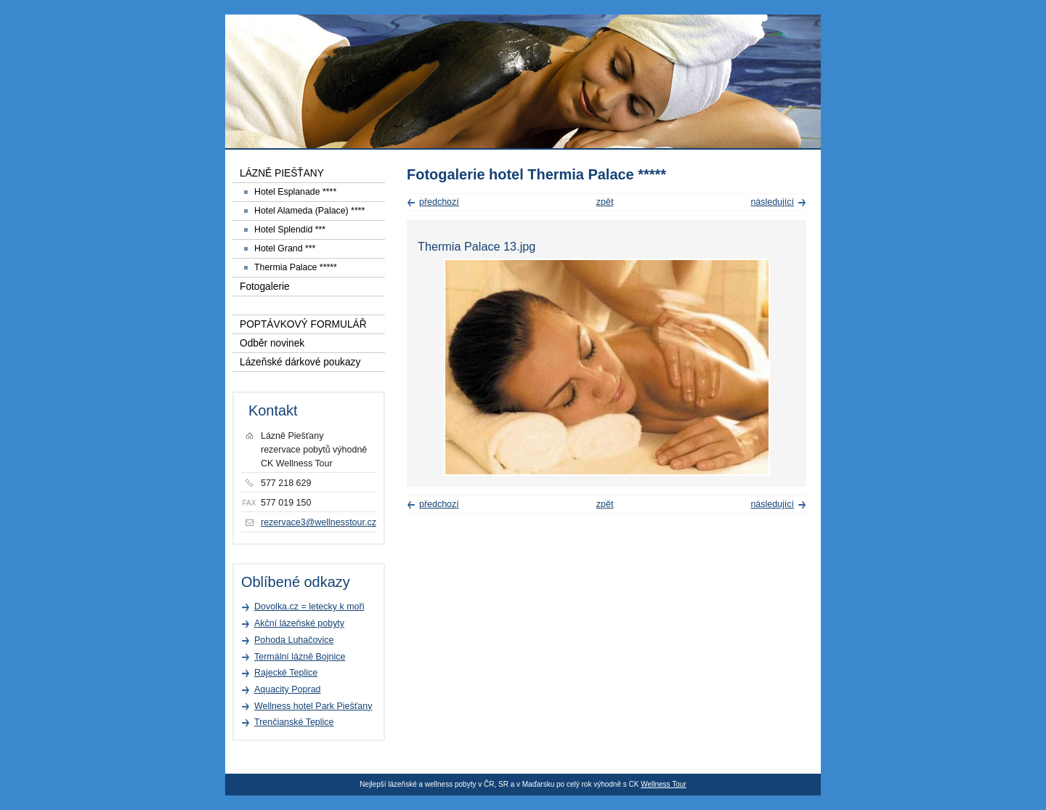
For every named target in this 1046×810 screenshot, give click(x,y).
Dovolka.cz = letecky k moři (309, 607)
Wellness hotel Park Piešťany (313, 706)
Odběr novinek (272, 343)
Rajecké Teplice (285, 673)
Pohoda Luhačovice (294, 640)
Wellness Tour (663, 784)
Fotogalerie (265, 286)
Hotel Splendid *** (289, 229)
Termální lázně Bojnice (299, 657)
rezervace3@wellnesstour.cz (318, 522)
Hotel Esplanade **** (295, 192)
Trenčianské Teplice (294, 722)
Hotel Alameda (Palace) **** (309, 211)
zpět (605, 202)
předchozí (439, 202)
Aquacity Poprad (287, 689)
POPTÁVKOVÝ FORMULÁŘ (303, 324)
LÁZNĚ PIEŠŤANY (282, 173)
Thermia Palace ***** (295, 267)
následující (772, 202)
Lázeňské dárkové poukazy (300, 362)
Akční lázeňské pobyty (299, 623)
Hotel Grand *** (284, 248)
